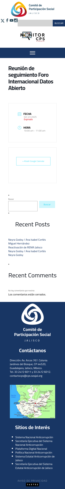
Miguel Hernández (19, 243)
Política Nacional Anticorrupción (33, 452)
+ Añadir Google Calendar (33, 161)
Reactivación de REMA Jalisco (25, 247)
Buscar (11, 199)
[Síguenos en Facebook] (7, 22)
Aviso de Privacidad (32, 480)
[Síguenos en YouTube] (11, 22)
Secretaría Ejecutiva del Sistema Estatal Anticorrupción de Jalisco (34, 465)
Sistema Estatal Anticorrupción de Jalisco (35, 458)
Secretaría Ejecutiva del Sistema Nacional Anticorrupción (33, 442)
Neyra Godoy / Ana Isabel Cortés (27, 239)
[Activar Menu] (32, 52)
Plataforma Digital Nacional (31, 448)
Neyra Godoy (15, 254)
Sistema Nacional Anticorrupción (34, 437)
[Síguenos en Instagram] (15, 22)
